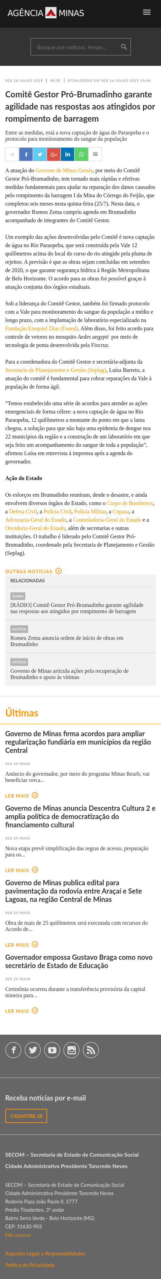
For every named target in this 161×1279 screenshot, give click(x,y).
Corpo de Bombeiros (130, 503)
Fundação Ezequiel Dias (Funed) (41, 328)
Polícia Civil (57, 511)
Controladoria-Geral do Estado (107, 520)
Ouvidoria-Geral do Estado (35, 528)
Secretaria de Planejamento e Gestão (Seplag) (55, 370)
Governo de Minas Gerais (64, 170)
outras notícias (33, 571)
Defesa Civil (23, 511)
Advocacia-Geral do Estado (35, 520)
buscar (124, 47)
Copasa (121, 511)
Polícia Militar (90, 511)
